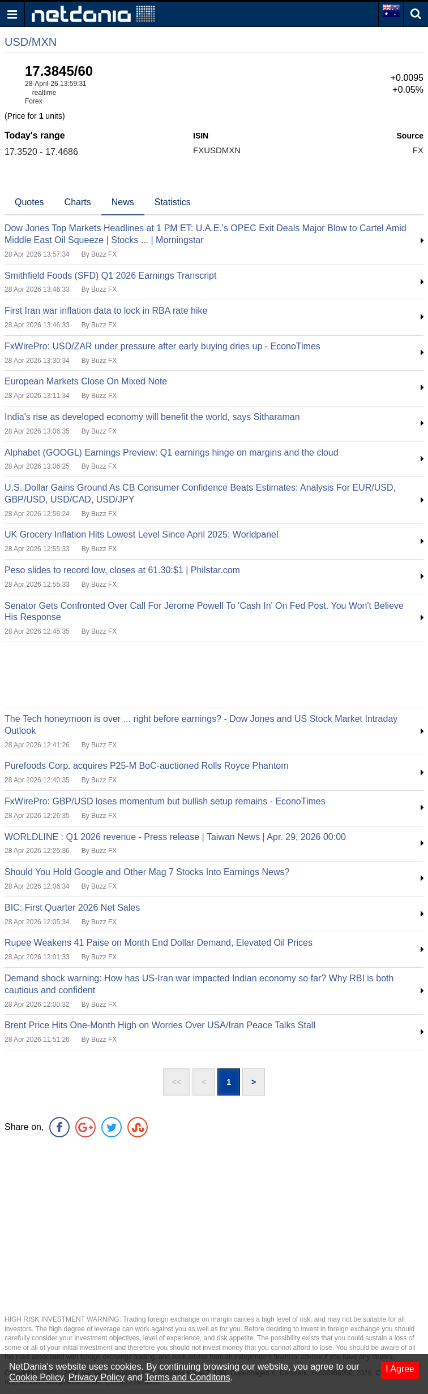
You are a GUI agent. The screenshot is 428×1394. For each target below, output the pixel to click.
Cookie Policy (36, 1377)
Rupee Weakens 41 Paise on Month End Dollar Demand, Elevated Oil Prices (159, 942)
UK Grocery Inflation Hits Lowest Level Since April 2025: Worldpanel (142, 534)
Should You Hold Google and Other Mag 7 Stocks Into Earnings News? (147, 872)
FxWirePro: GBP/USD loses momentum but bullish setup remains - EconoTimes (165, 801)
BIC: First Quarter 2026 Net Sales (72, 907)
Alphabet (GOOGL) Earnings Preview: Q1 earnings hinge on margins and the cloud (172, 452)
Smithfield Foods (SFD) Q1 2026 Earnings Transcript (110, 275)
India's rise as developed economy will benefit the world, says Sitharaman (152, 417)
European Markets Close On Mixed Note (86, 381)
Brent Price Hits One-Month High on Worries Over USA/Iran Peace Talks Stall (160, 1025)
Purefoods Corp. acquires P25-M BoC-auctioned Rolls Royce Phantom (147, 765)
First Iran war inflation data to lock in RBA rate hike (106, 310)
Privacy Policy (97, 1377)
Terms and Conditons (187, 1377)
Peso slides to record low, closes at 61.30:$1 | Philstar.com (122, 570)
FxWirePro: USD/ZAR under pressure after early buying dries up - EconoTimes (162, 346)
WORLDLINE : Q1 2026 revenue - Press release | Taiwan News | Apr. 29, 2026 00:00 (175, 837)
